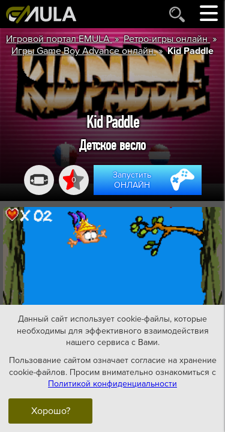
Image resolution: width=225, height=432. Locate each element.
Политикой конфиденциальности (112, 384)
